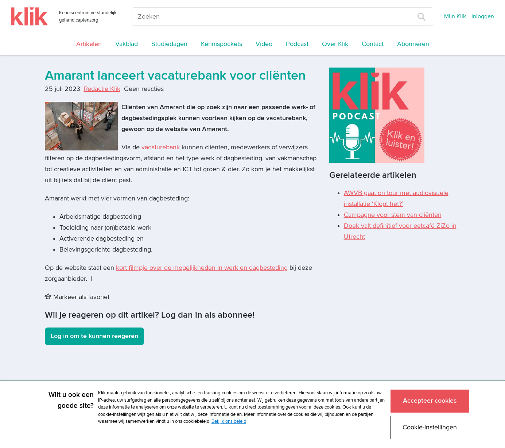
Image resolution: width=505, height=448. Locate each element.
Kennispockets (221, 44)
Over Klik (335, 44)
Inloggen (482, 16)
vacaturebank (160, 147)
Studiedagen (169, 44)
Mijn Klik (455, 16)
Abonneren (413, 44)
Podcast (297, 44)
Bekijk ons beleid (228, 421)
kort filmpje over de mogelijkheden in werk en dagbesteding (202, 268)
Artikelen (89, 44)
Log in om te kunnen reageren (94, 336)
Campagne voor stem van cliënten (393, 215)
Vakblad (126, 44)
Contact (373, 44)
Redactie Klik (102, 89)
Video (264, 44)
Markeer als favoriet (77, 297)
